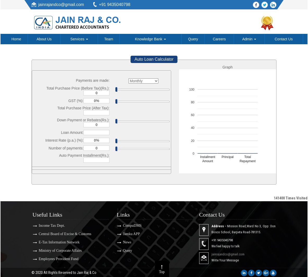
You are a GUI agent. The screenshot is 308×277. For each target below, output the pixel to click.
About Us (44, 39)
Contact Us (284, 39)
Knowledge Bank (150, 39)
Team (108, 39)
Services (79, 39)
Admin (249, 39)
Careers (219, 39)
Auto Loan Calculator (153, 59)
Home (16, 39)
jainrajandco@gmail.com (61, 4)
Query (193, 39)
